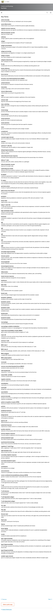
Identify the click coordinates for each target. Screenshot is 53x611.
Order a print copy (7, 604)
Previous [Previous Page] (4, 599)
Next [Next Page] (50, 599)
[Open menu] (1, 12)
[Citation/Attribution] (26, 609)
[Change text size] (51, 12)
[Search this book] (47, 12)
